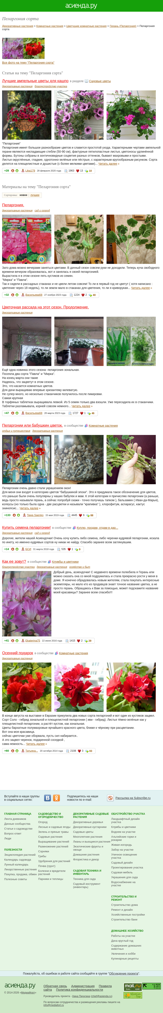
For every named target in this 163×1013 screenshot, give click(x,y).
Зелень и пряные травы (53, 831)
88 (91, 515)
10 (90, 170)
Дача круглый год (122, 940)
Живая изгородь (121, 844)
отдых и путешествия (16, 430)
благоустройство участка (51, 86)
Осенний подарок (17, 653)
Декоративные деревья (88, 822)
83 (90, 751)
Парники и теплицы (50, 879)
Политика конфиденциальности (79, 989)
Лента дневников (15, 818)
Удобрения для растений (54, 861)
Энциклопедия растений (19, 854)
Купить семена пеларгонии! (26, 527)
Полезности (13, 849)
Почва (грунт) (46, 866)
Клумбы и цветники (65, 561)
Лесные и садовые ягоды (54, 827)
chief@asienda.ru (102, 996)
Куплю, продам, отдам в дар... (97, 527)
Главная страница (17, 813)
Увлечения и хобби (123, 953)
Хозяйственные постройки (128, 914)
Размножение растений (53, 846)
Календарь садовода (17, 859)
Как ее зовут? (14, 561)
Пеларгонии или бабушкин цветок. (32, 425)
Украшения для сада (124, 877)
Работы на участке (123, 935)
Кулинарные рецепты (125, 958)
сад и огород (42, 210)
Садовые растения (50, 836)
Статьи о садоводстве (18, 828)
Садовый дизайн (122, 862)
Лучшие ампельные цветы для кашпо (35, 81)
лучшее (34, 195)
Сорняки (43, 851)
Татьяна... (31, 750)
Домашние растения (86, 854)
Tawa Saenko (35, 515)
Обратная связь (55, 986)
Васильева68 (33, 294)
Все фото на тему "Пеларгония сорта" (28, 62)
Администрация (82, 986)
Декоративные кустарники (90, 827)
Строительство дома (124, 904)
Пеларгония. (13, 205)
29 (90, 640)
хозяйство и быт (79, 567)
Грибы (42, 856)
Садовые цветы (100, 81)
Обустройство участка (128, 813)
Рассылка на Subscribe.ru (132, 798)
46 (92, 413)
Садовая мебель (122, 872)
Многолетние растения (88, 836)
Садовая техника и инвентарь (87, 872)
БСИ (28, 549)
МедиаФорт (28, 992)
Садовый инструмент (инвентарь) (86, 885)
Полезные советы (15, 879)
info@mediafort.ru (54, 1005)
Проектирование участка (127, 867)
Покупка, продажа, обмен (20, 874)
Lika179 (30, 170)
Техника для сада (84, 879)
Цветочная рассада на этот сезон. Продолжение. (45, 307)
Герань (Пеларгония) (123, 26)
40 (94, 295)
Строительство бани (124, 919)
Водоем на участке (123, 831)
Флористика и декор (86, 859)
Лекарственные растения (20, 869)
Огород (43, 822)
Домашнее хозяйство (127, 930)
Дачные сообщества (17, 823)
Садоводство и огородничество (50, 815)
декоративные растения (17, 86)
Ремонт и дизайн (122, 909)
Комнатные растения (49, 26)
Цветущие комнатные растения (86, 26)
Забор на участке (122, 849)
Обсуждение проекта (123, 973)
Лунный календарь (16, 864)
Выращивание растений (53, 841)
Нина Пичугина (81, 996)
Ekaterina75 (32, 640)
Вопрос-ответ (12, 833)
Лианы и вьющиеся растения (91, 841)
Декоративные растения (17, 26)
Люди (7, 838)
